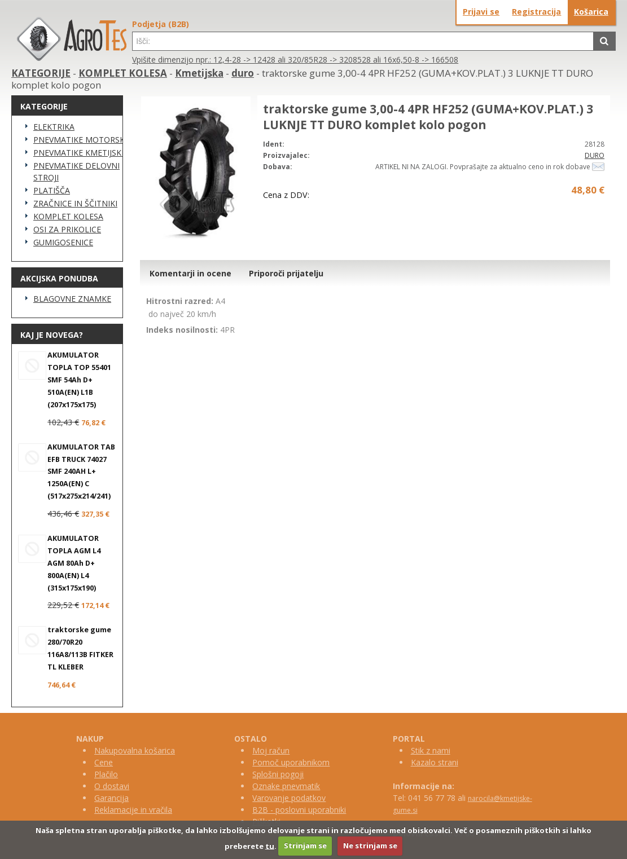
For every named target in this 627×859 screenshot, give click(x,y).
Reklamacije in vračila (133, 809)
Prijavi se (481, 11)
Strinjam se (305, 845)
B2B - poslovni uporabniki (299, 809)
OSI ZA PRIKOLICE (67, 229)
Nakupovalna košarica (134, 750)
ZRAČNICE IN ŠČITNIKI (75, 203)
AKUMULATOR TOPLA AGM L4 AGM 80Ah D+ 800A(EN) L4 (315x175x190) (73, 563)
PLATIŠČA (51, 190)
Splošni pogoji (278, 774)
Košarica (591, 11)
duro (242, 73)
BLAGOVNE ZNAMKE (72, 298)
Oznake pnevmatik (286, 786)
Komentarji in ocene (190, 273)
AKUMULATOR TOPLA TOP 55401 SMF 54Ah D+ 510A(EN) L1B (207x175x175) (79, 379)
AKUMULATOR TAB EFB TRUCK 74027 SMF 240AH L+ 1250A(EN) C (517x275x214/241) (81, 471)
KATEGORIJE (41, 73)
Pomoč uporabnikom (291, 762)
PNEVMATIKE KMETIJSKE (79, 152)
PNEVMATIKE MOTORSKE (81, 139)
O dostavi (111, 786)
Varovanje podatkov (289, 797)
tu (269, 845)
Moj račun (271, 750)
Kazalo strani (434, 762)
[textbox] (362, 41)
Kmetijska (199, 73)
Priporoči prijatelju (286, 273)
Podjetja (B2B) (160, 24)
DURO (594, 155)
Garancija (111, 797)
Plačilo (106, 774)
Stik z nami (430, 750)
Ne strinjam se (370, 845)
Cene (103, 762)
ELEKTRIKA (53, 126)
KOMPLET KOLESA (122, 73)
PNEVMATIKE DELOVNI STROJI (76, 171)
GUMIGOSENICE (63, 242)
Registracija (536, 11)
